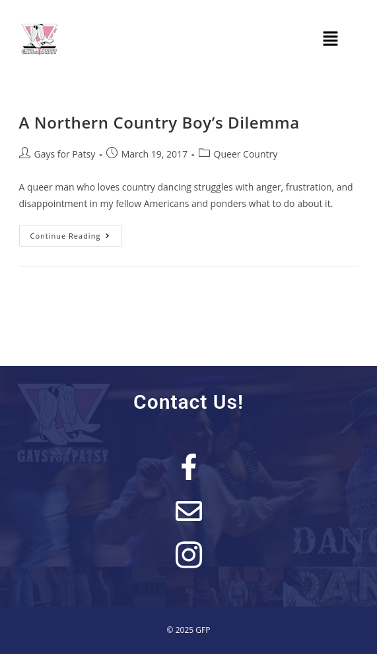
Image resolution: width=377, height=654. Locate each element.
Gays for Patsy (65, 154)
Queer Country (246, 154)
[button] (331, 39)
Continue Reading (76, 233)
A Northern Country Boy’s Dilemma (159, 122)
